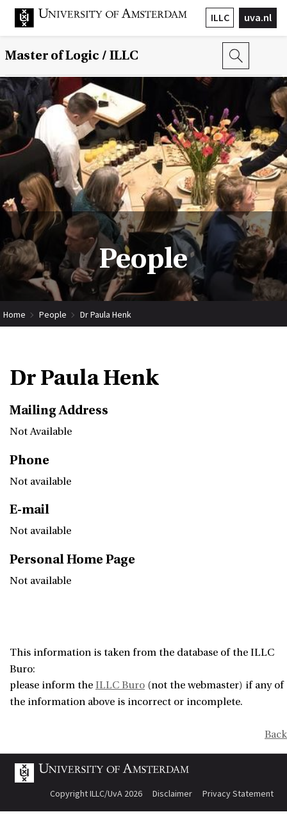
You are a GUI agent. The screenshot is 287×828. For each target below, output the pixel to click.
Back (276, 734)
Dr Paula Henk (105, 314)
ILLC (220, 17)
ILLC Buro (120, 685)
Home (14, 314)
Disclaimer (172, 793)
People (53, 314)
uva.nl (258, 17)
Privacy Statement (238, 793)
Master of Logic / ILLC (71, 55)
